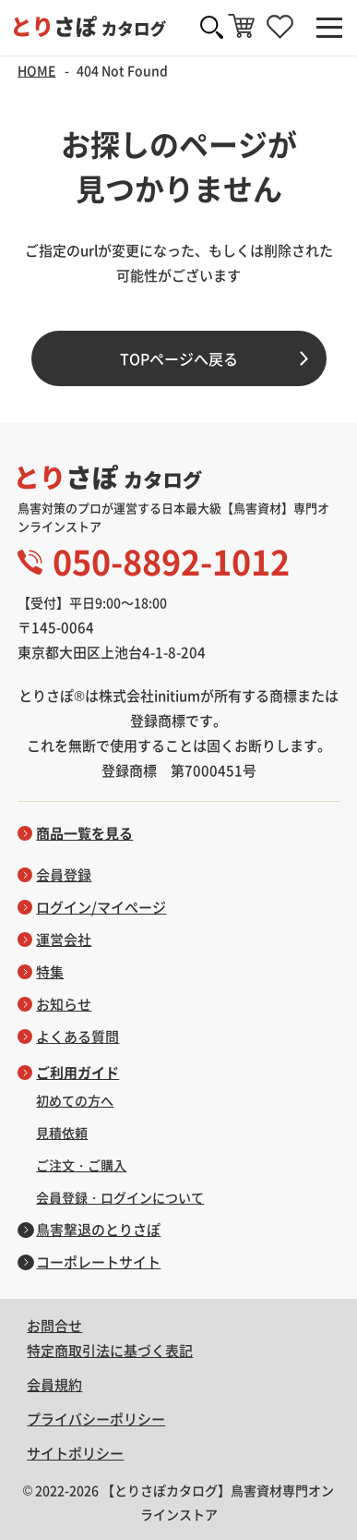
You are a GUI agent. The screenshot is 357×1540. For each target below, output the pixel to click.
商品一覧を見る (84, 833)
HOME (36, 70)
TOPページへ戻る (179, 358)
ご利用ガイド (77, 1072)
